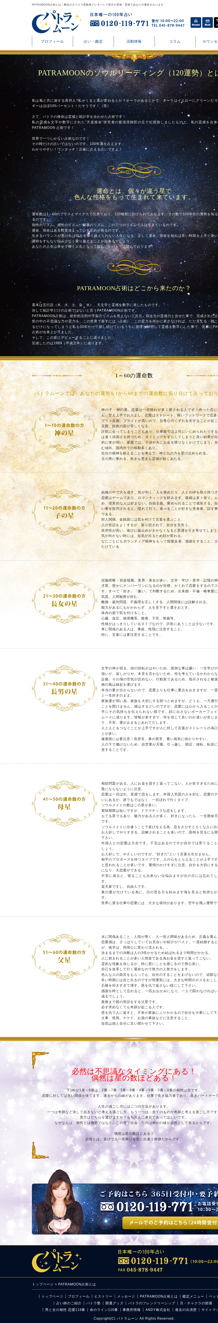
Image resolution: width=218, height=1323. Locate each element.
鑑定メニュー (193, 1296)
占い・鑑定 (93, 43)
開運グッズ (114, 1303)
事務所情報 (132, 1310)
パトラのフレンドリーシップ (151, 1303)
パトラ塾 (93, 1303)
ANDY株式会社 (157, 1310)
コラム (175, 43)
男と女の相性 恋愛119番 (65, 1310)
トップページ (52, 1296)
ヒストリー (103, 1296)
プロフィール (52, 41)
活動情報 (134, 43)
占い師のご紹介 (69, 1303)
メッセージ (126, 1296)
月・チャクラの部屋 (196, 1303)
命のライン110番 (104, 1310)
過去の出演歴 (186, 1310)
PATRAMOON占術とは (159, 1296)
